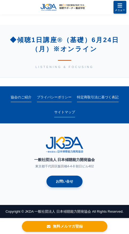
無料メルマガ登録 (64, 226)
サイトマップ (64, 112)
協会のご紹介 (21, 97)
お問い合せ (64, 181)
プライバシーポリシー (54, 97)
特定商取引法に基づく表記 (98, 97)
